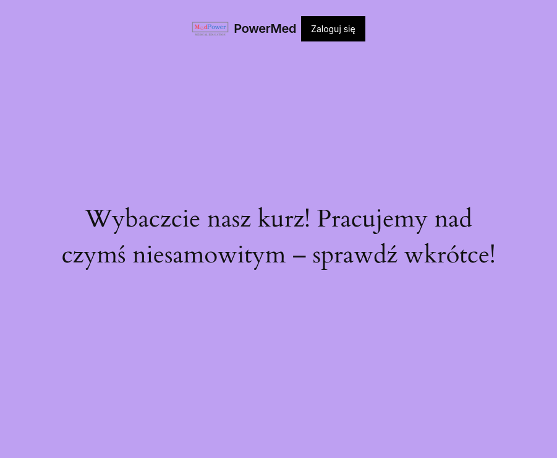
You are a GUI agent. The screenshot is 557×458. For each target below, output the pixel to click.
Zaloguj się (333, 29)
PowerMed (265, 28)
